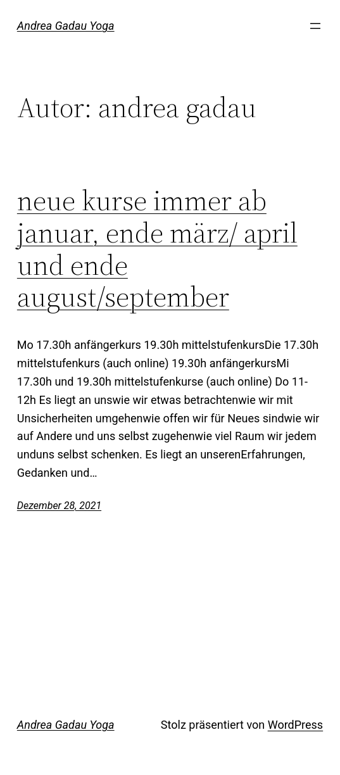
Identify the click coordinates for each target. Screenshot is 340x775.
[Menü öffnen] (315, 26)
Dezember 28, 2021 (59, 506)
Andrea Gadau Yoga (66, 25)
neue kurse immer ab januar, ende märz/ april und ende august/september (157, 249)
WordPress (295, 724)
